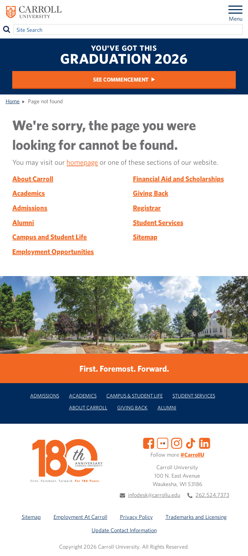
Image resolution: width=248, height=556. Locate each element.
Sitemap (145, 237)
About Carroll (32, 179)
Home (13, 101)
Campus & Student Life (134, 396)
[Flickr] (162, 442)
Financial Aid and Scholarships (178, 179)
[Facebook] (148, 442)
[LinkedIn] (204, 442)
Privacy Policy (136, 517)
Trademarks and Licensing (196, 517)
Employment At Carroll (80, 517)
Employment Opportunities (53, 251)
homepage (82, 162)
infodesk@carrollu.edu (154, 495)
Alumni (23, 222)
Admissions (29, 208)
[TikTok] (190, 442)
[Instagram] (176, 442)
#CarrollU (192, 454)
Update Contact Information (124, 530)
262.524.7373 (212, 495)
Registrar (147, 208)
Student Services (158, 222)
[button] (235, 543)
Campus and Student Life (49, 237)
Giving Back (150, 193)
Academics (28, 193)
